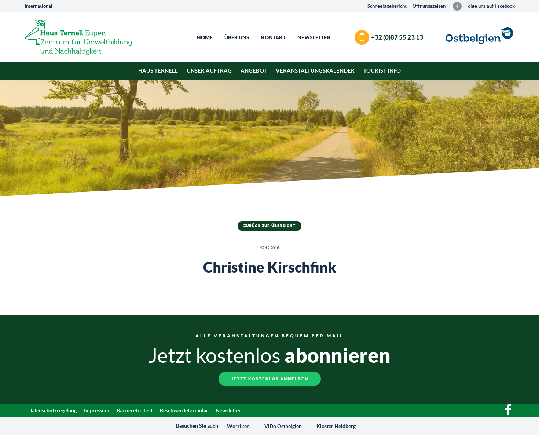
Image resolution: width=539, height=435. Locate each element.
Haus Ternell (158, 70)
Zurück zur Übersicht (269, 226)
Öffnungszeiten (428, 6)
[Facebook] (508, 413)
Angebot (254, 70)
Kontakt (273, 37)
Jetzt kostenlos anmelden (269, 379)
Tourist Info (382, 70)
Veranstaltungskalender (315, 70)
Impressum (96, 410)
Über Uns (236, 37)
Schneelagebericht (387, 6)
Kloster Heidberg (336, 426)
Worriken (238, 426)
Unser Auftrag (209, 70)
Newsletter (313, 37)
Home (205, 37)
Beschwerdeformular (184, 410)
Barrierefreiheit (135, 410)
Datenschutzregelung (52, 410)
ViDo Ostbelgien (283, 426)
